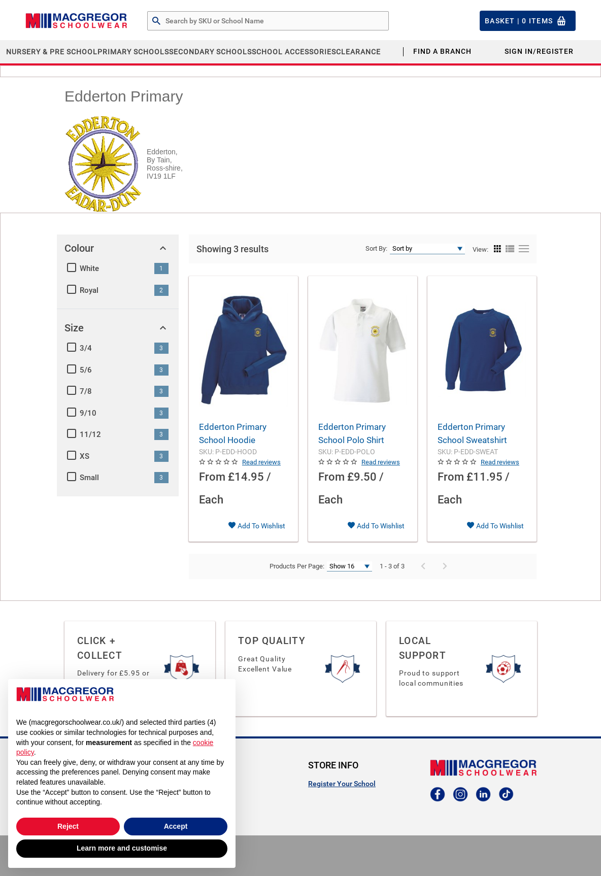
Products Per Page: (297, 566)
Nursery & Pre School (51, 52)
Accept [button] (176, 826)
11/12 (90, 434)
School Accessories (294, 52)
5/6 (86, 370)
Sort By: (376, 248)
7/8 (86, 391)
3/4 (86, 348)
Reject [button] (68, 826)
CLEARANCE (358, 52)
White (89, 268)
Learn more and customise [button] (122, 848)
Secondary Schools (210, 52)
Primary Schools (133, 52)
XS (84, 456)
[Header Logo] (76, 20)
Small (89, 477)
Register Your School (342, 784)
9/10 (88, 413)
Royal (89, 290)
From (212, 476)
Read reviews (261, 462)
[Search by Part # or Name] (156, 21)
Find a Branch (442, 51)
